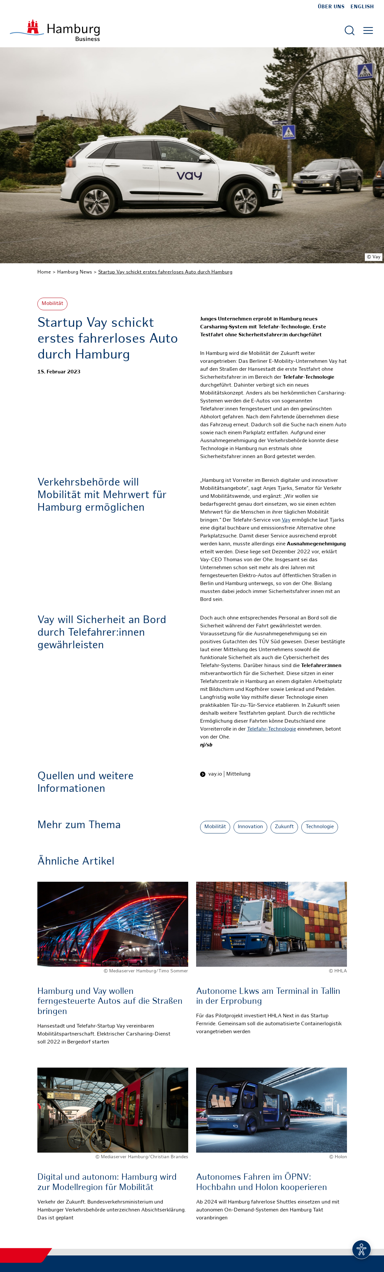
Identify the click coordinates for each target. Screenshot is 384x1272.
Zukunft (284, 827)
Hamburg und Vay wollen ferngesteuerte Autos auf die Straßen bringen (110, 1002)
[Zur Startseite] (55, 30)
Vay (286, 520)
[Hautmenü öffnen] (368, 30)
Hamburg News (74, 272)
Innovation (250, 827)
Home (44, 272)
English (362, 7)
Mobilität (52, 303)
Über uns (331, 7)
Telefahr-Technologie (271, 729)
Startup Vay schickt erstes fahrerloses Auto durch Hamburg (165, 272)
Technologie (320, 827)
